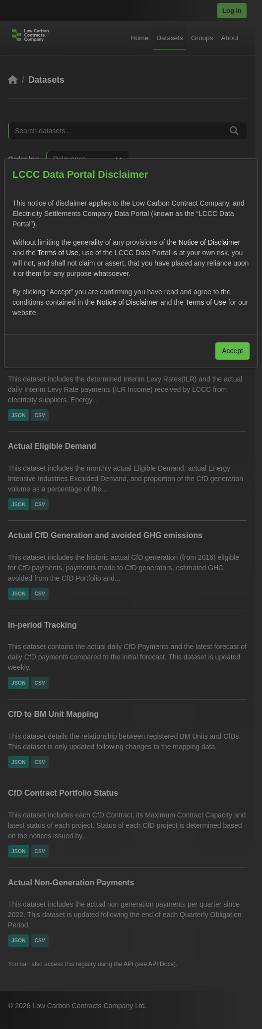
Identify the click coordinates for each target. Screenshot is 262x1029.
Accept (232, 351)
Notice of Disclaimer (209, 242)
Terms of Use (57, 253)
